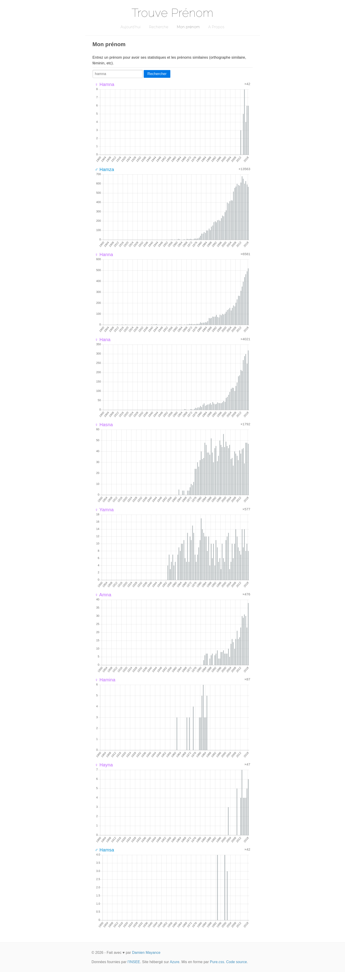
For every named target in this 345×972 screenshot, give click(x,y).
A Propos (216, 27)
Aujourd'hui (131, 27)
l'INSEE (134, 962)
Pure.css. (217, 962)
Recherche (159, 27)
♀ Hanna (104, 254)
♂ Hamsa (104, 849)
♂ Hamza (104, 169)
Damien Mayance (146, 952)
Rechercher (156, 74)
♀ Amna (103, 594)
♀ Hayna (104, 764)
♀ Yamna (104, 509)
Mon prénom (188, 27)
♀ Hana (103, 339)
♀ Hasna (104, 424)
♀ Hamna (104, 84)
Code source (236, 962)
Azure (174, 962)
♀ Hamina (105, 679)
